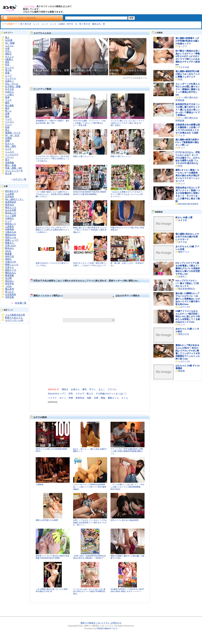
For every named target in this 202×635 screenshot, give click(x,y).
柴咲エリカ (10, 270)
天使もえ (9, 267)
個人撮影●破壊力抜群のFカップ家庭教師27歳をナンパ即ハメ (187, 142)
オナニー (9, 56)
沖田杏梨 (9, 297)
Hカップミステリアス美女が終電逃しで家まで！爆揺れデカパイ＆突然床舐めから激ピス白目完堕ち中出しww (187, 268)
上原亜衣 (9, 226)
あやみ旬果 (10, 210)
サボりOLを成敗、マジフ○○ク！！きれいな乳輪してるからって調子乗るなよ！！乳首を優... (89, 123)
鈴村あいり (10, 223)
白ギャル (9, 143)
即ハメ (8, 111)
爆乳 (7, 102)
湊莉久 (8, 259)
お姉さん (9, 92)
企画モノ (9, 81)
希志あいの (10, 213)
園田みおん (10, 272)
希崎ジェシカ (11, 264)
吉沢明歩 (9, 196)
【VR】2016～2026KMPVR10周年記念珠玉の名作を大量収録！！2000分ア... (89, 557)
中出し (8, 51)
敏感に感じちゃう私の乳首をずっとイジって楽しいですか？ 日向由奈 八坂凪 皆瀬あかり (90, 230)
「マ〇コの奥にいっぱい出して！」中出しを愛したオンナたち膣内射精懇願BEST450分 (127, 486)
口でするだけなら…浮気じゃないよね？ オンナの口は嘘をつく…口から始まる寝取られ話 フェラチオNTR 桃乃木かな (187, 157)
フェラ (8, 119)
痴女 (7, 116)
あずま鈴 (182, 220)
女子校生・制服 (13, 86)
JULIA (8, 251)
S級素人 (9, 59)
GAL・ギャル (11, 83)
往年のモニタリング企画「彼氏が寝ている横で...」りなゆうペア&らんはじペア (90, 264)
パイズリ (9, 121)
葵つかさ (9, 291)
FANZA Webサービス (107, 628)
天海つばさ (10, 245)
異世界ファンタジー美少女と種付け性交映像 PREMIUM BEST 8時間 (52, 557)
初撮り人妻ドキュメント (83, 156)
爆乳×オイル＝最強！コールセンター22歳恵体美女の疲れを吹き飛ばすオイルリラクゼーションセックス (187, 175)
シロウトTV (184, 307)
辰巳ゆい (9, 281)
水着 (7, 48)
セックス (9, 67)
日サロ (70, 24)
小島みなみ (10, 232)
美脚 (7, 141)
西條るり (9, 242)
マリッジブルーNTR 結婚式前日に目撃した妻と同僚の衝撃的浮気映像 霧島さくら (127, 451)
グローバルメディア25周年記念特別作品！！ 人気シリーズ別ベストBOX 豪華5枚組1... (89, 486)
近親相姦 (9, 162)
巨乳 (7, 64)
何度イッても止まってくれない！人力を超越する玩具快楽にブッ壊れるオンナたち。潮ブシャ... (90, 522)
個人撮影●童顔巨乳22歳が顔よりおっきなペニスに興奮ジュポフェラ (187, 74)
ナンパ (8, 124)
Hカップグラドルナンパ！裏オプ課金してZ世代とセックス (187, 283)
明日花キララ (11, 191)
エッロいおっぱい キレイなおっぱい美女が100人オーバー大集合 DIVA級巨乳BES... (89, 591)
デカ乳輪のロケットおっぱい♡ (111, 393)
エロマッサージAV (14, 320)
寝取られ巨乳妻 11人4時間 (47, 520)
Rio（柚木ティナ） (14, 199)
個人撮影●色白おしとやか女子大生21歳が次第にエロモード (187, 237)
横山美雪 (9, 289)
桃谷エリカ (10, 207)
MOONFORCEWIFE (188, 204)
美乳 (7, 62)
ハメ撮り (9, 94)
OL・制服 (10, 43)
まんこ (101, 389)
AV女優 (8, 40)
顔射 (7, 127)
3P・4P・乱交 (12, 135)
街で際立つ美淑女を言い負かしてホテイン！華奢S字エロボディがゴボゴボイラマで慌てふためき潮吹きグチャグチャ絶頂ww (187, 58)
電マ (7, 160)
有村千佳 (9, 256)
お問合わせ (116, 623)
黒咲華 (181, 371)
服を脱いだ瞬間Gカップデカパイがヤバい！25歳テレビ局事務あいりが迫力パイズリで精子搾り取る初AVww (187, 299)
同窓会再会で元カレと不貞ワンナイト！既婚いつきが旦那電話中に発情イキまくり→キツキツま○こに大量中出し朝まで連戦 (187, 194)
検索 (131, 18)
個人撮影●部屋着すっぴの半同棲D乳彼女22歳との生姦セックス (187, 41)
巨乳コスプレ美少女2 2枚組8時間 (124, 520)
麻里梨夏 (9, 275)
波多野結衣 (10, 202)
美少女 (8, 70)
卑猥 (71, 398)
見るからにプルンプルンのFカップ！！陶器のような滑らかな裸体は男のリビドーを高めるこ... (52, 230)
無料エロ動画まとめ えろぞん (95, 623)
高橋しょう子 (11, 240)
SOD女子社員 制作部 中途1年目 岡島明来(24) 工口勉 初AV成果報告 (89, 193)
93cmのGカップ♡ (57, 393)
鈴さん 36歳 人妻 (183, 217)
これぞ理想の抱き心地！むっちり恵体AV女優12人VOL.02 (52, 590)
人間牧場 (39, 484)
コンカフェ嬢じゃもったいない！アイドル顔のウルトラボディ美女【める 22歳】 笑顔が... (127, 123)
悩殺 (89, 398)
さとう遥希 (10, 215)
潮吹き (8, 54)
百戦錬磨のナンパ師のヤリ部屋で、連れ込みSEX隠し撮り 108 (52, 122)
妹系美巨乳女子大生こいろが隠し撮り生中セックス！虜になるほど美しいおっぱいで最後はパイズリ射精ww (187, 109)
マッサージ (10, 78)
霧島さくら (113, 398)
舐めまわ (96, 24)
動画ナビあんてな (14, 317)
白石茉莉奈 (10, 294)
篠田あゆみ (10, 234)
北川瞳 (8, 278)
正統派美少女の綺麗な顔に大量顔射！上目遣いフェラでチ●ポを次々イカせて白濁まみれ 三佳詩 (187, 128)
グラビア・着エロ (84, 393)
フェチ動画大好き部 (15, 315)
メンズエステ (11, 154)
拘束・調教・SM (13, 168)
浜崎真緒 (9, 229)
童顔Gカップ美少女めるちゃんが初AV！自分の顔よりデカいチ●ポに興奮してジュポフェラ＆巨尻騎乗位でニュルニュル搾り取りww (187, 352)
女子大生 (9, 89)
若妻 (7, 113)
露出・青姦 (10, 165)
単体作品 (79, 398)
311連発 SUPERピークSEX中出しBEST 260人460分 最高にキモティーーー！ (127, 590)
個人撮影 (9, 105)
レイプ (8, 75)
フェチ (8, 100)
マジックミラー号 (14, 170)
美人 (7, 130)
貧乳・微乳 (10, 146)
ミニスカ (9, 151)
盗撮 (7, 73)
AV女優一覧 (20, 303)
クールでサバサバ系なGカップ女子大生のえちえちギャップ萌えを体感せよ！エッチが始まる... (52, 158)
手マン (92, 389)
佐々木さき (25, 24)
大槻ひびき (10, 261)
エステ (8, 149)
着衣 (7, 108)
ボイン (62, 398)
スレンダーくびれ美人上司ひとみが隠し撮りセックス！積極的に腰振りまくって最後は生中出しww (187, 89)
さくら (124, 398)
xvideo (61, 24)
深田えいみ (10, 237)
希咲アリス (183, 252)
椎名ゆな (9, 248)
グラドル (112, 389)
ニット (36, 24)
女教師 (8, 138)
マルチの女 (183, 67)
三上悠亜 (9, 194)
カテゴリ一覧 (19, 179)
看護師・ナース (13, 132)
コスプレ (9, 45)
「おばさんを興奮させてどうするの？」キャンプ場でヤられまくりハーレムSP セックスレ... (127, 194)
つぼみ (8, 286)
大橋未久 (9, 218)
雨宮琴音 (9, 283)
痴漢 (7, 97)
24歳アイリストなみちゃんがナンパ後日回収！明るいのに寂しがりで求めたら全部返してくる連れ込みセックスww (187, 316)
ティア (8, 221)
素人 (7, 37)
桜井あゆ (9, 204)
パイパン (9, 157)
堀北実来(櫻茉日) (186, 289)
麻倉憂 (8, 253)
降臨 (103, 398)
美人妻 (8, 173)
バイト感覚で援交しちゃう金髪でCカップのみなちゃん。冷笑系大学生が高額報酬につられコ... (52, 194)
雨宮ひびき (183, 334)
